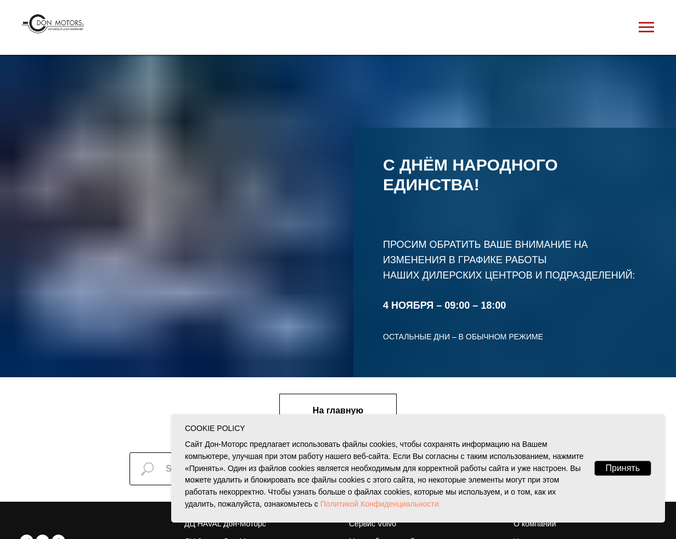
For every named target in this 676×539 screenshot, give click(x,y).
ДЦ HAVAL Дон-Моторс (225, 523)
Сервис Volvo (372, 523)
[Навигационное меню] (646, 27)
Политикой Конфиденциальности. (379, 504)
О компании (535, 523)
